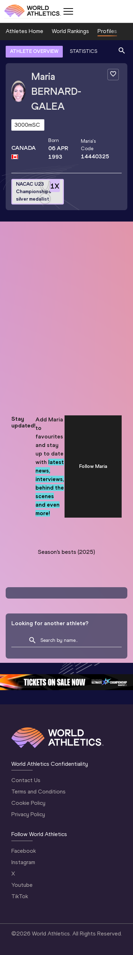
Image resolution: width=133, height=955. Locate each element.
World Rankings (70, 31)
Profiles (107, 31)
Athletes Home (24, 31)
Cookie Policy (28, 803)
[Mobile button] (68, 11)
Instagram (23, 862)
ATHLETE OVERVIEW (34, 51)
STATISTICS (83, 51)
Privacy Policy (28, 814)
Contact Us (25, 780)
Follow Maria (93, 466)
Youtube (22, 885)
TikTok (19, 896)
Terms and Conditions (38, 791)
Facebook (23, 850)
